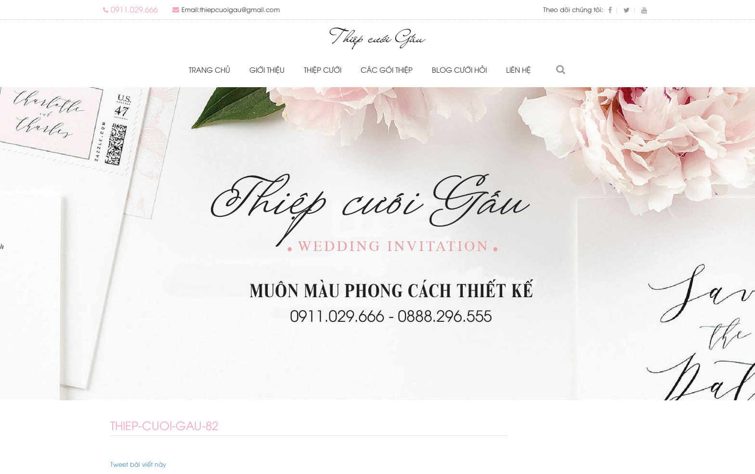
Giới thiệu (267, 69)
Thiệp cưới (322, 69)
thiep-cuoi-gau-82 (164, 425)
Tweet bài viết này (138, 464)
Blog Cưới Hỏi (459, 69)
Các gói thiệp (387, 69)
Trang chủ (209, 69)
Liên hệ (518, 69)
